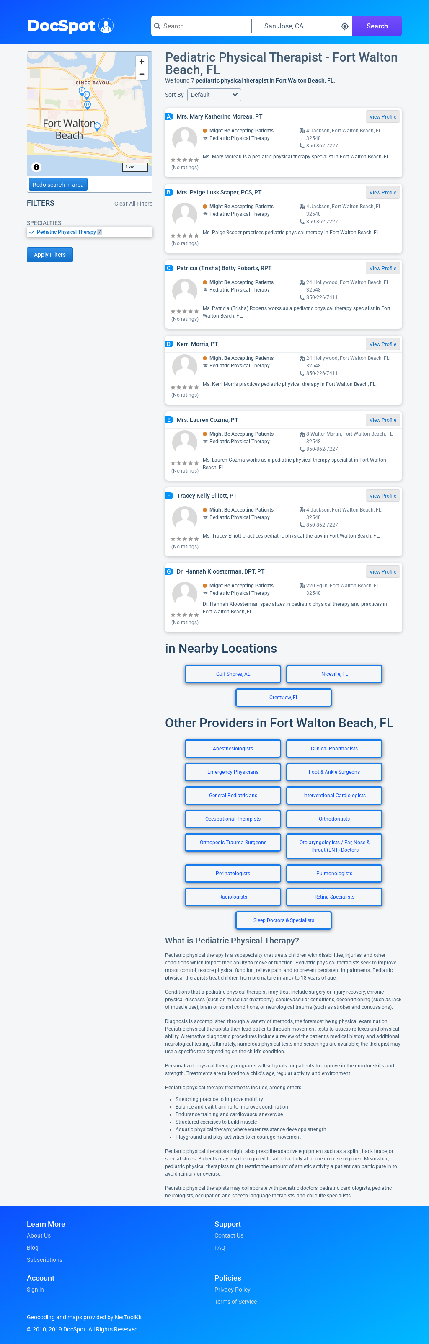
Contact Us (228, 1235)
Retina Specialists (334, 897)
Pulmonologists (334, 873)
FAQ (219, 1247)
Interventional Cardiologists (334, 796)
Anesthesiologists (233, 749)
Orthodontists (334, 819)
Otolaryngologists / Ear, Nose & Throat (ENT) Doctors (335, 846)
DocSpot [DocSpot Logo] (68, 24)
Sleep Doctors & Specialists (283, 920)
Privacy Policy (232, 1289)
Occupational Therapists (233, 819)
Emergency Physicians (232, 772)
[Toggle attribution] (36, 167)
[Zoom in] (142, 62)
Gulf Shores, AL (233, 674)
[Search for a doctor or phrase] (201, 26)
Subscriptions (44, 1259)
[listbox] (89, 232)
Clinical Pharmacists (334, 749)
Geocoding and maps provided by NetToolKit (84, 1317)
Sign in (35, 1289)
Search (377, 26)
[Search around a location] (302, 26)
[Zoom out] (142, 74)
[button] (214, 94)
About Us (39, 1235)
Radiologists (233, 897)
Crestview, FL (283, 697)
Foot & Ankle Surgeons (334, 772)
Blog (33, 1247)
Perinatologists (233, 873)
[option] (94, 232)
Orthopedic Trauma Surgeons (233, 842)
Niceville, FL (334, 674)
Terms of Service (235, 1301)
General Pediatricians (233, 796)
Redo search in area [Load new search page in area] (58, 184)
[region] (89, 114)
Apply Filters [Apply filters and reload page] (50, 254)
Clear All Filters (133, 203)
